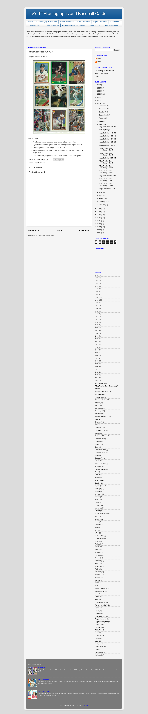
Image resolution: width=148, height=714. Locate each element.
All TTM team (99, 397)
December (103, 106)
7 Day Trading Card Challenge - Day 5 (106, 162)
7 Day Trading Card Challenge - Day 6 (106, 154)
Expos (97, 461)
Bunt (96, 425)
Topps (97, 613)
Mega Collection (39, 163)
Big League (99, 408)
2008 (96, 333)
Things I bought (100, 605)
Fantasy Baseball (101, 469)
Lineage (97, 505)
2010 (96, 339)
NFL (96, 530)
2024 (99, 91)
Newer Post (34, 230)
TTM (96, 633)
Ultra (96, 641)
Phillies (97, 549)
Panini (97, 547)
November (103, 109)
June (101, 124)
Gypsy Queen (99, 486)
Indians (97, 497)
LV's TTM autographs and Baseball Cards (67, 13)
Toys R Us (98, 624)
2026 (99, 85)
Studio (97, 597)
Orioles (97, 541)
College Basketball (111, 25)
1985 (96, 283)
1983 (96, 278)
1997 (96, 316)
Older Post (84, 230)
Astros (97, 405)
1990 (96, 297)
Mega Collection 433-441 (107, 136)
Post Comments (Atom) (46, 235)
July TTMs (41, 668)
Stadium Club (99, 591)
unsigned (98, 644)
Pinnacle (98, 555)
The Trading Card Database (104, 71)
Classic (97, 433)
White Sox (98, 652)
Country (97, 444)
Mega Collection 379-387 (107, 189)
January (102, 205)
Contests (98, 441)
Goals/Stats (114, 22)
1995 (96, 311)
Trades (97, 627)
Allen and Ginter (100, 400)
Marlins (97, 511)
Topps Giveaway (100, 619)
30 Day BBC (99, 383)
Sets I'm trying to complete (46, 22)
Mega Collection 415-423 (107, 142)
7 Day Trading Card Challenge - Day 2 (106, 180)
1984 (96, 280)
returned (98, 572)
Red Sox (98, 566)
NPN (96, 533)
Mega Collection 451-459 (107, 127)
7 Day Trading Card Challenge (105, 386)
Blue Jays (98, 411)
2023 (99, 94)
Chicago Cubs (100, 430)
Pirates (97, 558)
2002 (96, 319)
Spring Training (100, 588)
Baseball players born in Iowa (73, 25)
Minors (97, 519)
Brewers (98, 422)
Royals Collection (100, 22)
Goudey (97, 483)
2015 (99, 221)
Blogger (86, 705)
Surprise (98, 599)
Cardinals (98, 427)
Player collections (67, 22)
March (101, 198)
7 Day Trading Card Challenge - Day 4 (106, 167)
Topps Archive (100, 616)
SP (96, 585)
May (100, 192)
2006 (96, 328)
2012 (99, 230)
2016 (99, 218)
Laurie (99, 58)
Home (30, 22)
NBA (96, 527)
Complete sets (100, 439)
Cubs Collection (83, 22)
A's (96, 389)
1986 (96, 286)
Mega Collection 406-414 (107, 145)
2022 (99, 97)
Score (97, 580)
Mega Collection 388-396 (107, 176)
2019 (99, 208)
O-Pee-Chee (99, 536)
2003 (96, 322)
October (102, 112)
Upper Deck (99, 647)
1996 (96, 314)
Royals (97, 577)
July (100, 121)
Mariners (98, 508)
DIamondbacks (100, 452)
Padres (97, 544)
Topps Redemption (101, 622)
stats (96, 594)
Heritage (98, 488)
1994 (96, 308)
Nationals (98, 525)
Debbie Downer (100, 450)
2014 (99, 224)
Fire (96, 472)
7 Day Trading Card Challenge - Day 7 (106, 149)
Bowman (98, 414)
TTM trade (98, 635)
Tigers (97, 608)
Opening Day (99, 538)
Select (97, 583)
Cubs (97, 447)
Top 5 (97, 610)
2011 (99, 233)
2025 (99, 88)
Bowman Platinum (101, 416)
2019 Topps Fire (43, 679)
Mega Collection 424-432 (107, 139)
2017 (99, 214)
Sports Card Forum (101, 73)
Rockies (97, 574)
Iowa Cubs (98, 499)
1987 (96, 289)
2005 (96, 325)
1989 (96, 294)
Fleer (96, 475)
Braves (97, 419)
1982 (96, 275)
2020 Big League (105, 130)
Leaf (96, 502)
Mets (96, 516)
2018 (99, 211)
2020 (99, 103)
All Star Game (100, 394)
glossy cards (99, 480)
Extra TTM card (100, 463)
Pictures (97, 552)
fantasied (98, 466)
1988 (96, 292)
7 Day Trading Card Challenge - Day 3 (106, 172)
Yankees (98, 655)
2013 (99, 227)
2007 (96, 330)
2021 (99, 100)
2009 (96, 336)
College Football (34, 25)
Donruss (98, 458)
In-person (98, 494)
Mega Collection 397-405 (107, 158)
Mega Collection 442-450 (107, 133)
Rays (96, 563)
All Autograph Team (101, 391)
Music (97, 522)
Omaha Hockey (94, 25)
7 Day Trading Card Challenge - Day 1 (106, 185)
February (102, 202)
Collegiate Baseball (51, 25)
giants (97, 477)
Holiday (97, 491)
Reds (97, 569)
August (101, 118)
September (103, 115)
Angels (97, 403)
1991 (96, 300)
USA (96, 649)
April (101, 195)
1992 (96, 303)
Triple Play (98, 630)
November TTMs (43, 691)
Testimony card (100, 602)
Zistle (97, 76)
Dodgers (98, 455)
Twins (97, 638)
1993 (96, 305)
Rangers (98, 561)
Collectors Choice (101, 436)
